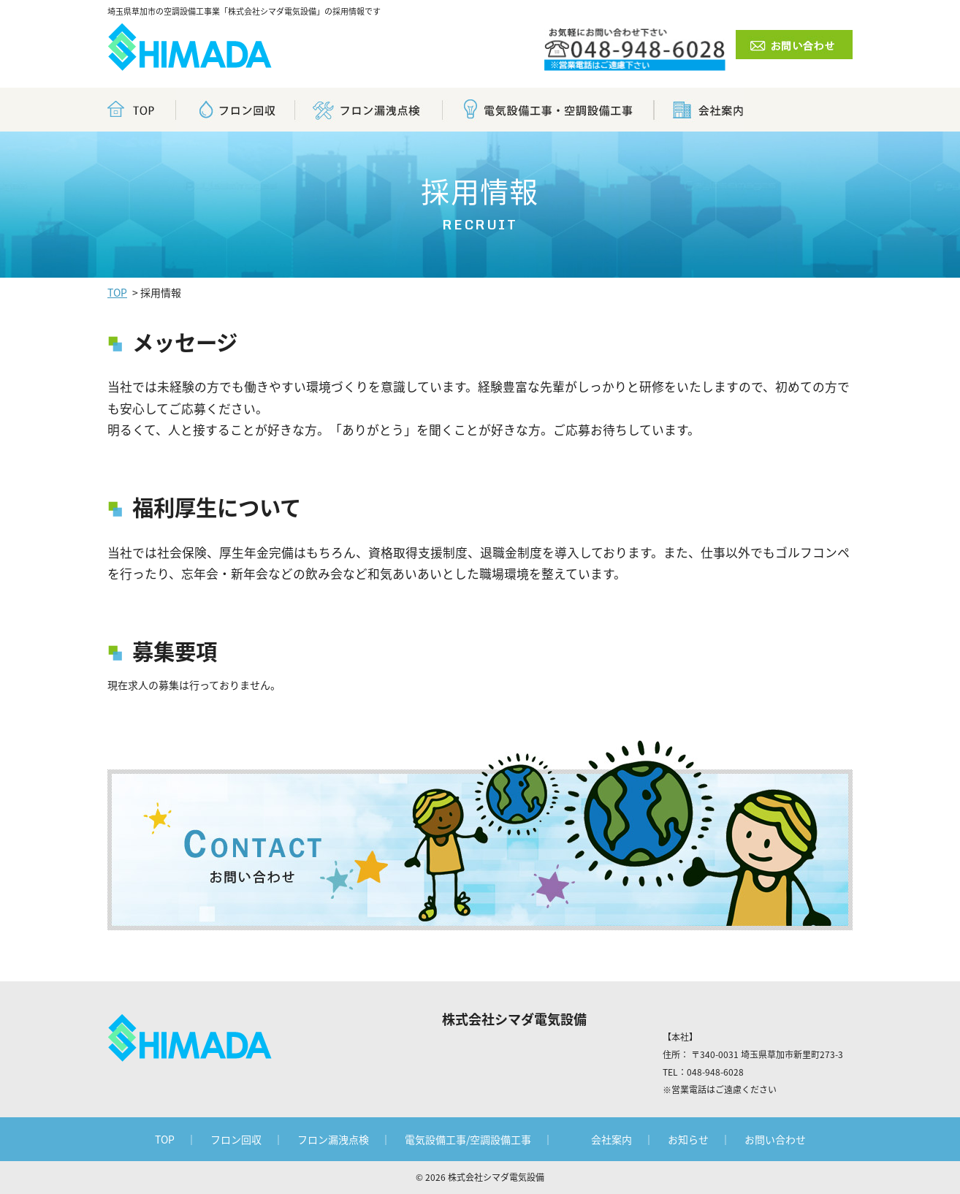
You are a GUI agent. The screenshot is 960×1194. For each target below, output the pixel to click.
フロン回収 (236, 1139)
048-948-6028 (715, 1072)
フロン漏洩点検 (333, 1139)
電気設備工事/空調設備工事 (468, 1139)
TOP (117, 292)
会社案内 (611, 1139)
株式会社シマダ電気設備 (496, 1177)
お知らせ (688, 1139)
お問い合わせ (775, 1139)
